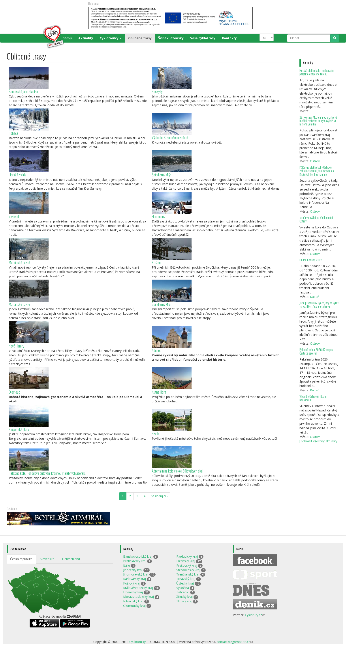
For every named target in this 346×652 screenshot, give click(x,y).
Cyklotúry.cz (255, 615)
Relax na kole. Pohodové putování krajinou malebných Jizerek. (47, 473)
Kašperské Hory (19, 429)
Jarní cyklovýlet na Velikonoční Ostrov (316, 219)
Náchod (156, 350)
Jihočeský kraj (133, 570)
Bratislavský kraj (134, 561)
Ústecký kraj (185, 583)
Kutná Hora (159, 392)
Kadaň (314, 297)
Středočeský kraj (188, 570)
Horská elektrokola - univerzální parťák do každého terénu (316, 72)
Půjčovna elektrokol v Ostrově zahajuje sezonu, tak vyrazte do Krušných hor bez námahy (316, 171)
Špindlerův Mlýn (161, 174)
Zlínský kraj (184, 601)
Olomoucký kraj (134, 605)
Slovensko (47, 559)
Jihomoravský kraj (136, 574)
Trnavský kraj (185, 579)
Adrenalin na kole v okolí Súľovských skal (177, 471)
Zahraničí (182, 592)
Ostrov (315, 161)
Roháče (13, 133)
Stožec (156, 262)
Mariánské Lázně (19, 262)
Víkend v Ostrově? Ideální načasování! (313, 398)
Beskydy (157, 91)
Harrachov (158, 216)
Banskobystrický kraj (137, 556)
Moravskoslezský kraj (138, 596)
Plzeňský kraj (185, 561)
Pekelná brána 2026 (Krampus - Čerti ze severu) (316, 351)
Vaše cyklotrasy (202, 38)
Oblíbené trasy (140, 38)
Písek (155, 433)
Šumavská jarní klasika (23, 91)
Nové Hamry (16, 346)
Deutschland (71, 559)
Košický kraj (131, 583)
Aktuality (85, 38)
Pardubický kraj (187, 556)
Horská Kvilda (17, 174)
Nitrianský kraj (133, 601)
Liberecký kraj (133, 592)
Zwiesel (14, 216)
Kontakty (229, 38)
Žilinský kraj (184, 596)
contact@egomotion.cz (235, 642)
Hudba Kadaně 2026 (310, 260)
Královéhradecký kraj (138, 588)
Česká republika (21, 559)
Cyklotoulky (111, 38)
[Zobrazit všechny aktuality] (318, 441)
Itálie (126, 565)
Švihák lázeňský (171, 38)
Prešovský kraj (186, 565)
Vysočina (182, 588)
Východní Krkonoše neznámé (170, 137)
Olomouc (14, 392)
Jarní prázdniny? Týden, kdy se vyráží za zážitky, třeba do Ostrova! (319, 305)
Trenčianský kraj (187, 574)
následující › (159, 496)
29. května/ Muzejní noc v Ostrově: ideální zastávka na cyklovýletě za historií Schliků (318, 121)
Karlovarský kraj (134, 579)
